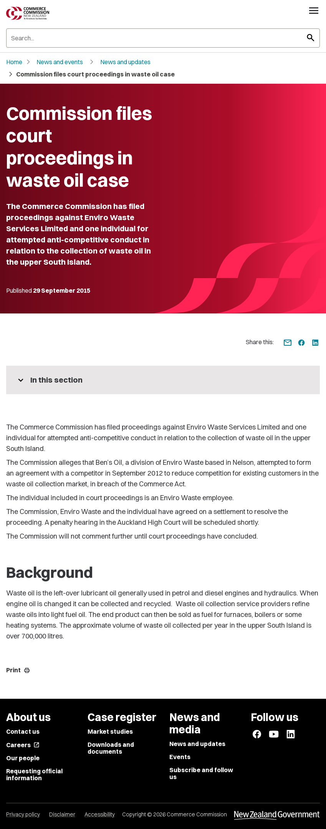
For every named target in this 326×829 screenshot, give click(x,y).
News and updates (125, 62)
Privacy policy (23, 814)
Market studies (110, 731)
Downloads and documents (111, 748)
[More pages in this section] (163, 380)
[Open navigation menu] (314, 10)
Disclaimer (62, 814)
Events (179, 757)
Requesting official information (34, 774)
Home (14, 62)
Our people (23, 758)
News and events (59, 62)
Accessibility (99, 814)
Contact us (23, 731)
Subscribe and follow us (201, 773)
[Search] (163, 38)
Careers (23, 745)
